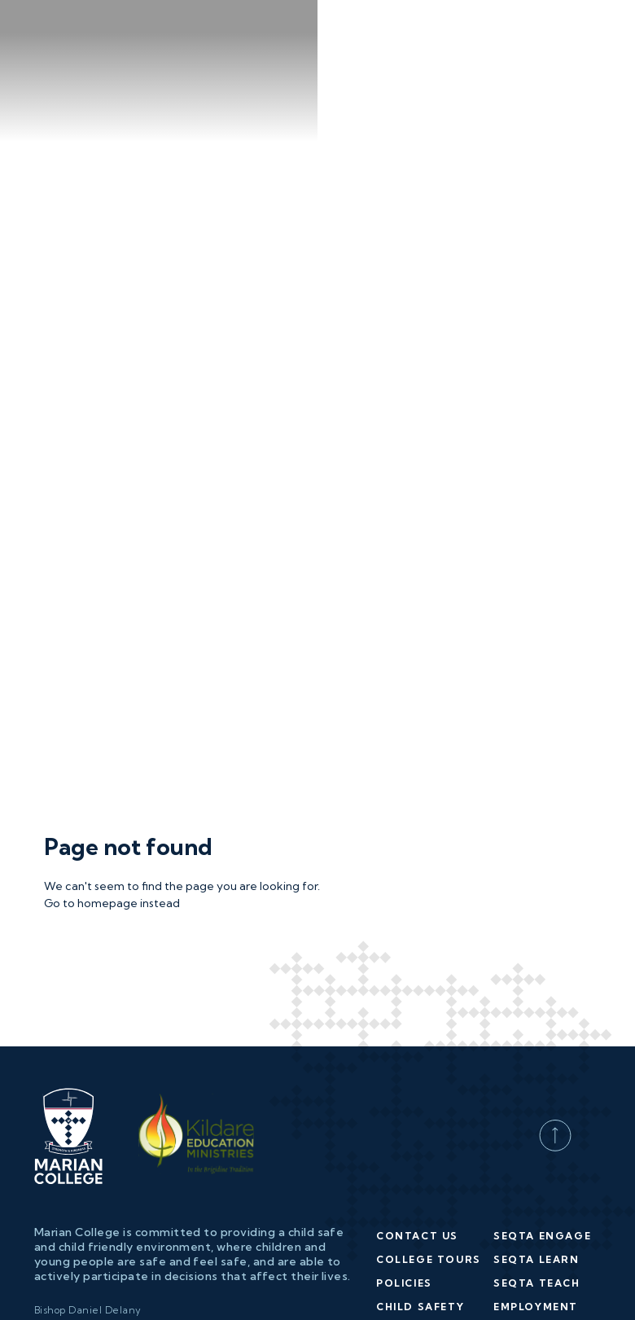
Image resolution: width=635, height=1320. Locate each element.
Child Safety (420, 1247)
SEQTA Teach (536, 1223)
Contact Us (417, 1176)
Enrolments (419, 1271)
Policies (404, 1223)
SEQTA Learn (536, 1200)
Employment (535, 1247)
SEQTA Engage (542, 1176)
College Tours (428, 1200)
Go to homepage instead (112, 843)
